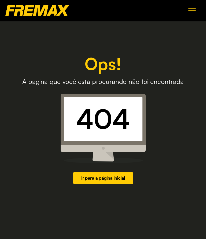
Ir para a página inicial (103, 178)
